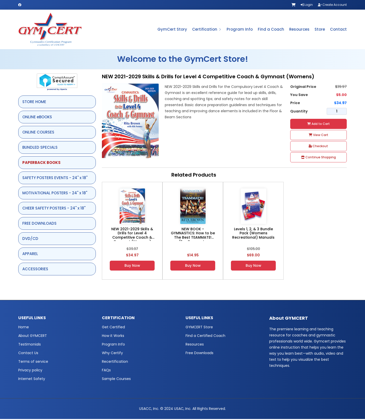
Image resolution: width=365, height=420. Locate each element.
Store (320, 29)
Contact (338, 29)
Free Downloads (199, 354)
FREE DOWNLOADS (39, 224)
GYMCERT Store (199, 328)
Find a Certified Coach (205, 336)
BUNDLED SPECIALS (40, 148)
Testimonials (29, 345)
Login (307, 5)
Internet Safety (31, 379)
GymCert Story (172, 29)
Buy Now (132, 266)
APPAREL (30, 254)
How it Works (113, 336)
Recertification (115, 362)
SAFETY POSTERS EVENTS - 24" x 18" (54, 178)
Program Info (240, 29)
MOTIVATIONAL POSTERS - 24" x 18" (54, 193)
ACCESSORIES (35, 269)
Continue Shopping (318, 158)
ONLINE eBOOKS (37, 117)
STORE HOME (34, 102)
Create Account (332, 5)
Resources (299, 29)
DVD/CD (30, 239)
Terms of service (33, 362)
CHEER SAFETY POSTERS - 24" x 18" (53, 209)
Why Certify (112, 354)
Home (23, 328)
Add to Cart (318, 124)
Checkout (318, 147)
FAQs (106, 371)
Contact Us (28, 354)
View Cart (318, 135)
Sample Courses (116, 379)
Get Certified (113, 328)
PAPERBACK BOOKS (41, 163)
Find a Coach (271, 29)
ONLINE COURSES (38, 133)
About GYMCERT (32, 336)
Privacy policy (30, 371)
